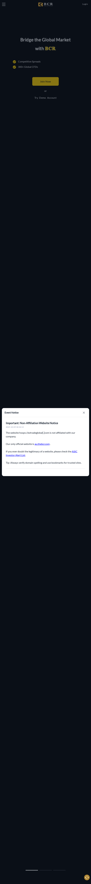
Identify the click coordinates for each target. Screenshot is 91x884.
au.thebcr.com (42, 443)
